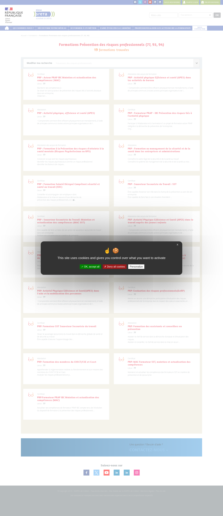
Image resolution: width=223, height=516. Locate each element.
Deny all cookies (114, 266)
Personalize (136, 266)
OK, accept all (90, 266)
